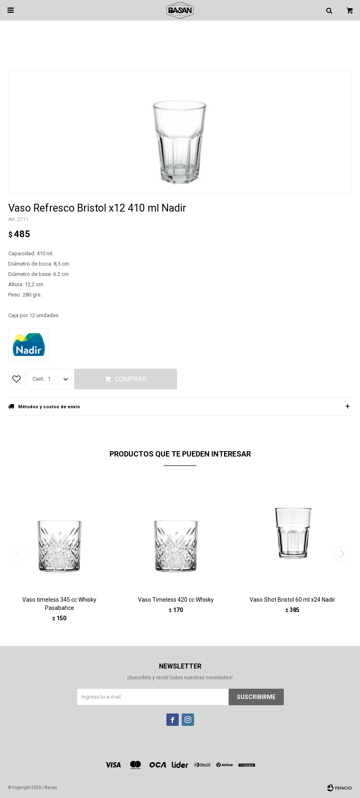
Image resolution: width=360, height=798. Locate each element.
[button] (342, 554)
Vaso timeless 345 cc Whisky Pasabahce (59, 603)
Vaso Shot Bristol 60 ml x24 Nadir (292, 599)
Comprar (130, 379)
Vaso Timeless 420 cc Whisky (176, 599)
